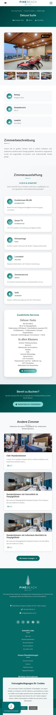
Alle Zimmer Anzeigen (28, 558)
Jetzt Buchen (28, 371)
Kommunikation (28, 646)
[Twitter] (28, 622)
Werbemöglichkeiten (28, 639)
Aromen (28, 664)
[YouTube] (33, 622)
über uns (28, 636)
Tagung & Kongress (28, 670)
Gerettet (33, 708)
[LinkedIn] (38, 622)
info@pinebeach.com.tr (29, 613)
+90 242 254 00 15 (29, 609)
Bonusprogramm (28, 643)
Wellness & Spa (28, 667)
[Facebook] (18, 622)
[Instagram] (23, 622)
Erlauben (23, 708)
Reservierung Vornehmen (28, 404)
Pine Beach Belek (16, 11)
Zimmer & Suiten (29, 11)
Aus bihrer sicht (28, 649)
